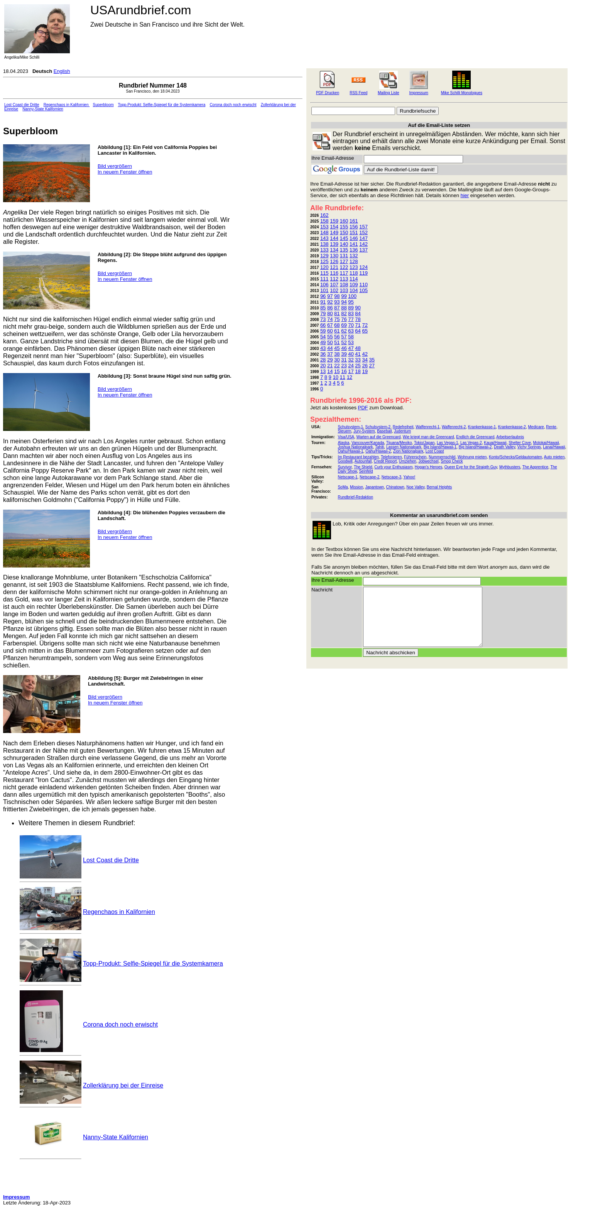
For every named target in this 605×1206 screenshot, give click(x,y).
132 (354, 255)
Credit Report (385, 461)
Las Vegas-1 (447, 443)
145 (344, 238)
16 (343, 371)
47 (350, 348)
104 (354, 290)
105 (363, 290)
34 (364, 360)
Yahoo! (409, 477)
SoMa (343, 487)
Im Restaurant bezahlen (358, 457)
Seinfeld (366, 471)
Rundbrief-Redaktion (355, 497)
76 (343, 319)
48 (357, 348)
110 (363, 284)
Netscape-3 (391, 477)
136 (354, 250)
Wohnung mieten (472, 457)
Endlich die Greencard (475, 437)
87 (337, 308)
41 (357, 354)
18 (357, 371)
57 (343, 337)
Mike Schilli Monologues (461, 93)
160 (344, 221)
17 (350, 371)
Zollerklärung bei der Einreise (123, 1085)
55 (330, 337)
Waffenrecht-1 (427, 427)
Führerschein (415, 457)
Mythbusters (509, 467)
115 (324, 273)
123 (354, 267)
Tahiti (379, 447)
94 (343, 302)
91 (323, 302)
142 (363, 244)
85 (323, 308)
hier (465, 195)
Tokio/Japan (424, 443)
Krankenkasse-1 (482, 427)
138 (324, 244)
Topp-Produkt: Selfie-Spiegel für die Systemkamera (161, 105)
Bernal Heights (439, 487)
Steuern (344, 431)
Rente (551, 427)
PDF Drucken (327, 93)
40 (350, 354)
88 (343, 308)
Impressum (418, 93)
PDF (363, 407)
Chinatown (395, 487)
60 (330, 331)
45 (337, 348)
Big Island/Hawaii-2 (475, 447)
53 (350, 342)
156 (354, 227)
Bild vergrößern (115, 166)
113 (344, 279)
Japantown (374, 487)
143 (324, 238)
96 (323, 296)
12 (349, 377)
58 (350, 337)
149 (334, 232)
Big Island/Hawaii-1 (440, 447)
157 (363, 227)
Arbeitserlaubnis (510, 437)
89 (350, 308)
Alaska (343, 443)
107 (334, 284)
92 (330, 302)
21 (330, 365)
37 (330, 354)
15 (337, 371)
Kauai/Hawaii (495, 443)
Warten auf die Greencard (379, 437)
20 (323, 365)
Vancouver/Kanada (368, 443)
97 (330, 296)
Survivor (345, 467)
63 (350, 331)
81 (337, 313)
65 (364, 331)
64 (357, 331)
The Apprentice (535, 467)
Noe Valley (415, 487)
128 (354, 261)
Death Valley (504, 447)
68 (337, 325)
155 (344, 227)
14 (330, 371)
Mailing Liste (388, 93)
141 (354, 244)
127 (344, 261)
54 (323, 337)
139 (334, 244)
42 (364, 354)
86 (330, 308)
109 (354, 284)
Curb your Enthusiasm (393, 467)
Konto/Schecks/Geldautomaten (515, 457)
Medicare (536, 427)
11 (342, 377)
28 (323, 360)
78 (357, 319)
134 (334, 250)
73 (323, 319)
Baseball (384, 431)
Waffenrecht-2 (454, 427)
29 (330, 360)
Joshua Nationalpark (355, 447)
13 (323, 371)
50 (330, 342)
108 (344, 284)
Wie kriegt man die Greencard (428, 437)
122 (344, 267)
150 (344, 232)
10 (335, 377)
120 (324, 267)
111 (324, 279)
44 (330, 348)
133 (324, 250)
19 (364, 371)
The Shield (363, 467)
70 (350, 325)
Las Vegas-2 (471, 443)
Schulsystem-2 (378, 427)
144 (334, 238)
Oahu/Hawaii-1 (350, 451)
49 (323, 342)
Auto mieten (554, 457)
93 (337, 302)
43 (323, 348)
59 (323, 331)
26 (364, 365)
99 (343, 296)
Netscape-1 (347, 477)
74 (330, 319)
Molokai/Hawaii (546, 443)
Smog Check (452, 461)
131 (344, 255)
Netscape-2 (369, 477)
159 (334, 221)
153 (324, 227)
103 (344, 290)
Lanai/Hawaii (554, 447)
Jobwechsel (428, 461)
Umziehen (407, 461)
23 (343, 365)
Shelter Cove (520, 443)
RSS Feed (358, 93)
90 (357, 308)
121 (334, 267)
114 (354, 279)
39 (343, 354)
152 (363, 232)
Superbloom (103, 105)
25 (357, 365)
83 (350, 313)
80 (330, 313)
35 (372, 360)
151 (354, 232)
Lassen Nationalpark (403, 447)
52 (343, 342)
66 (323, 325)
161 (354, 221)
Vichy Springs (529, 447)
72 (364, 325)
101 (324, 290)
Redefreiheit (403, 427)
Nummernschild (442, 457)
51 (337, 342)
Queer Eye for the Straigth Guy (470, 467)
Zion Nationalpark (408, 451)
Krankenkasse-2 (512, 427)
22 (337, 365)
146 (354, 238)
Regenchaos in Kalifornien (67, 105)
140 (344, 244)
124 (363, 267)
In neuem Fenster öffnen (125, 172)
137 (363, 250)
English (62, 71)
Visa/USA (346, 437)
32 (350, 360)
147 (363, 238)
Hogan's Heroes (428, 467)
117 (344, 273)
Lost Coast (435, 451)
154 (334, 227)
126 (334, 261)
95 (350, 302)
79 (323, 313)
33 (357, 360)
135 (344, 250)
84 (357, 313)
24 (350, 365)
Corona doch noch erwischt (233, 105)
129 (324, 255)
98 (337, 296)
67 (330, 325)
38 (337, 354)
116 (334, 273)
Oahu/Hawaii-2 (378, 451)
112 (334, 279)
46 (343, 348)
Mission (356, 487)
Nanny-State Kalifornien (42, 109)
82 (343, 313)
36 (323, 354)
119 (363, 273)
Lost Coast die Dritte (21, 105)
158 (324, 221)
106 (324, 284)
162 (324, 215)
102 (334, 290)
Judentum (402, 431)
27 (372, 365)
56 (337, 337)
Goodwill (345, 461)
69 (343, 325)
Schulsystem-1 (350, 427)
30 (337, 360)
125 (324, 261)
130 (334, 255)
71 (357, 325)
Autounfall (363, 461)
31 (343, 360)
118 (354, 273)
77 (350, 319)
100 (352, 296)
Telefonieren (391, 457)
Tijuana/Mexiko (399, 443)
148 (324, 232)
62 (343, 331)
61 (337, 331)
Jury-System (364, 431)
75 (337, 319)
